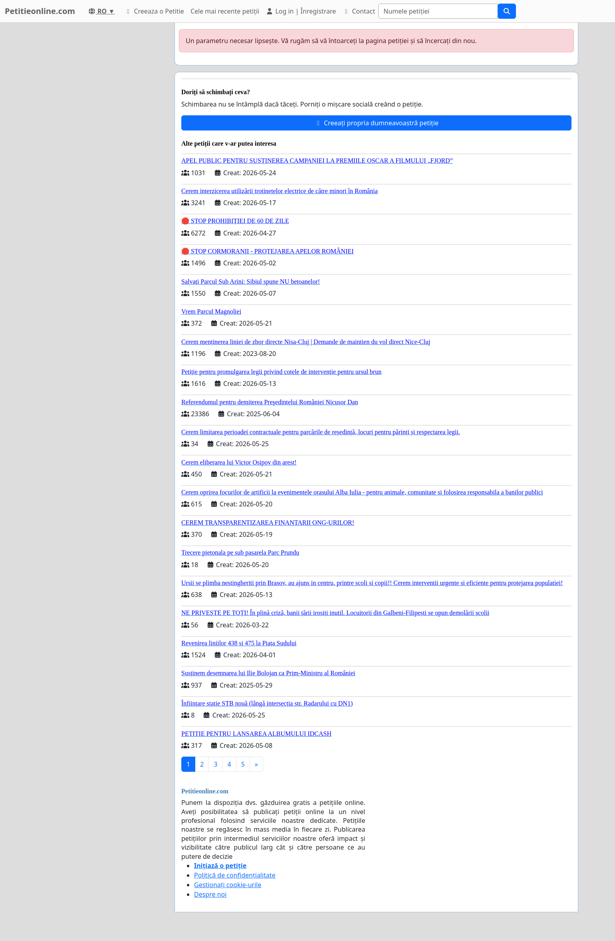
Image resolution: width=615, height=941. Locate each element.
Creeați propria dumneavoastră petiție (376, 123)
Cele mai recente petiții (224, 11)
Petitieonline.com (40, 11)
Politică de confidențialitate (235, 875)
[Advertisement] (97, 142)
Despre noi (210, 894)
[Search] (438, 11)
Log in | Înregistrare (301, 11)
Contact (358, 11)
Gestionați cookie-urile (228, 884)
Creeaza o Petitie (154, 11)
